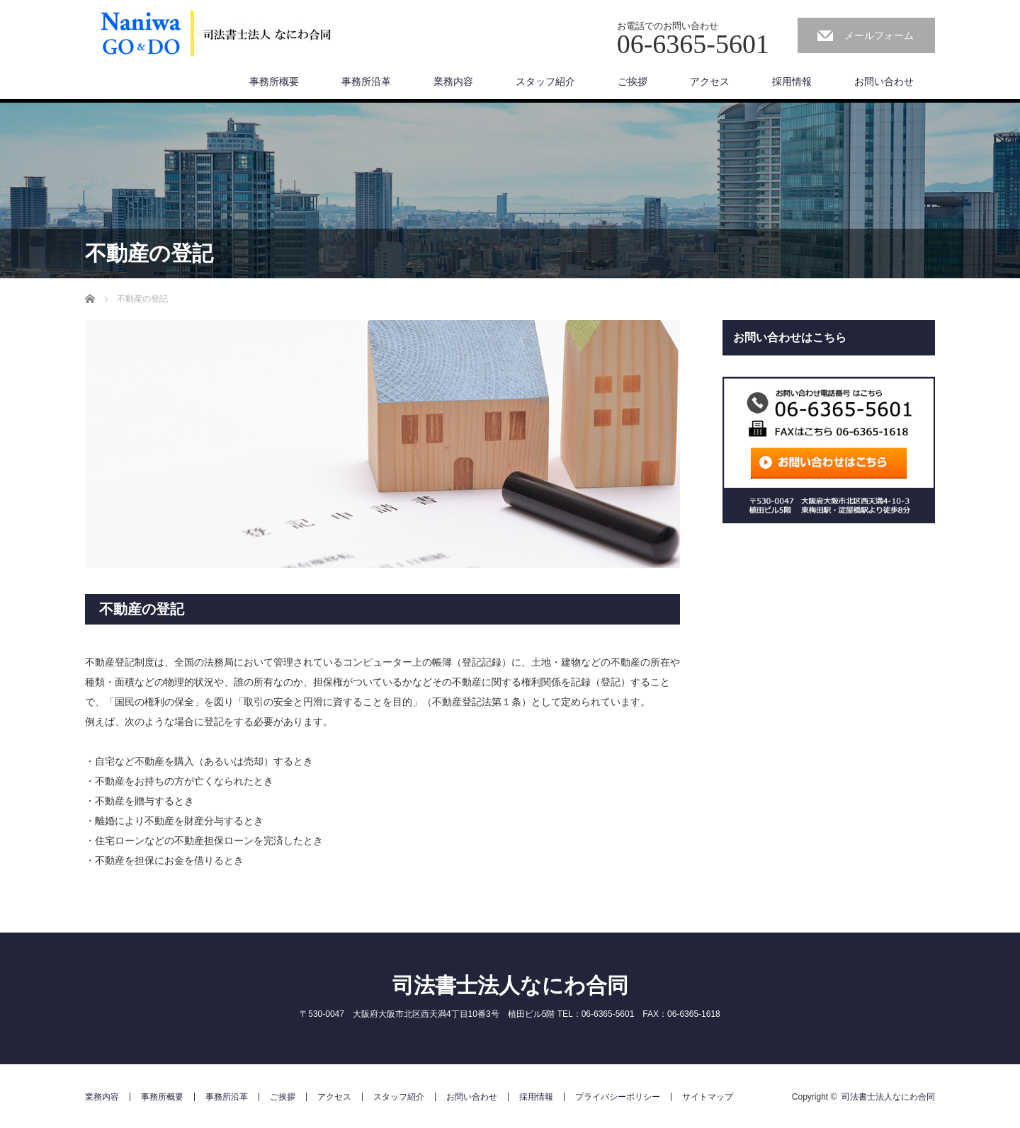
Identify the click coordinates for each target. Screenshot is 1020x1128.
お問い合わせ (884, 81)
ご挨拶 (632, 81)
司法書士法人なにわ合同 (510, 985)
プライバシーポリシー (617, 1097)
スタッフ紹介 (545, 81)
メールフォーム (879, 35)
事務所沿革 (366, 81)
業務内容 (453, 81)
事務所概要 (274, 81)
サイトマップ (707, 1097)
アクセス (710, 81)
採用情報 (792, 81)
